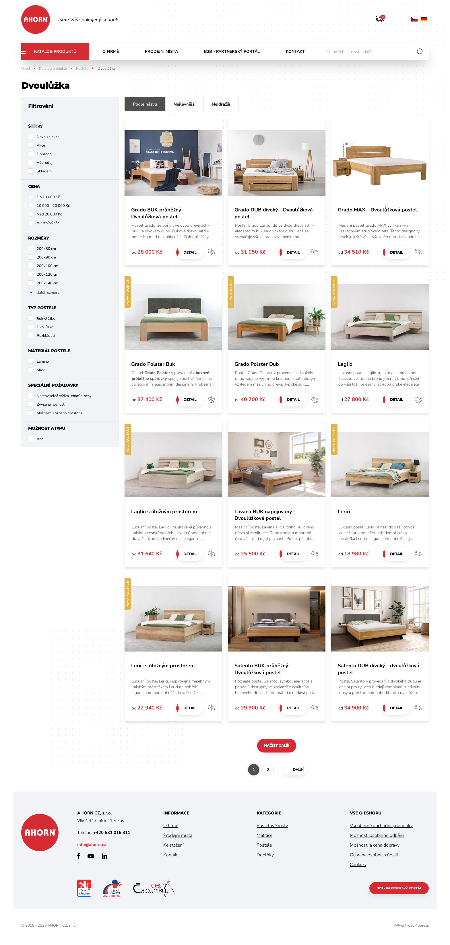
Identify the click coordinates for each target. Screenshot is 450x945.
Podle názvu (145, 104)
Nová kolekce (48, 136)
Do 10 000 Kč (48, 197)
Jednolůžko (46, 318)
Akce (41, 145)
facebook (78, 858)
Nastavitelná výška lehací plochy (64, 395)
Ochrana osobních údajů (374, 857)
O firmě (110, 51)
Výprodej (44, 162)
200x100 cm (47, 266)
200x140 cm (47, 283)
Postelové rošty (272, 828)
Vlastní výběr (48, 222)
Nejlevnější (184, 104)
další (293, 772)
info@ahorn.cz (91, 847)
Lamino (43, 361)
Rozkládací (46, 335)
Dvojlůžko (45, 327)
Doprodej (45, 154)
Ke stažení (173, 847)
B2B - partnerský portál (232, 51)
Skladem (44, 171)
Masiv (41, 370)
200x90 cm (46, 257)
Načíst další (276, 747)
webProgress (418, 927)
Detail (189, 252)
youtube (91, 858)
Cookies (358, 867)
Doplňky (265, 857)
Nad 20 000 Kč (49, 214)
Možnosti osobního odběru (377, 838)
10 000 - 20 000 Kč (53, 205)
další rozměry (48, 292)
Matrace (264, 838)
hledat (420, 51)
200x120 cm (47, 274)
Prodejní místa (161, 51)
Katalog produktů (55, 51)
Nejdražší (221, 104)
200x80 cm (46, 248)
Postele (82, 68)
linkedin (104, 858)
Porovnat (211, 252)
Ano (40, 439)
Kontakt (295, 51)
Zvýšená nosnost (51, 404)
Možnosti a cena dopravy (374, 847)
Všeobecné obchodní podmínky (381, 828)
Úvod (25, 68)
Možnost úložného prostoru (59, 413)
